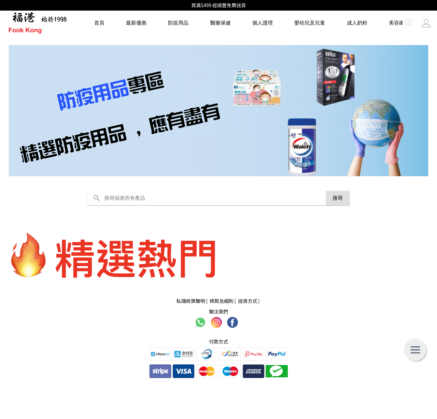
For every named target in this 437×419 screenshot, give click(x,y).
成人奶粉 (357, 23)
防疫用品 (178, 23)
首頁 (99, 23)
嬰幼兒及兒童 (309, 23)
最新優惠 (136, 23)
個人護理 (262, 23)
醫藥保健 (220, 23)
